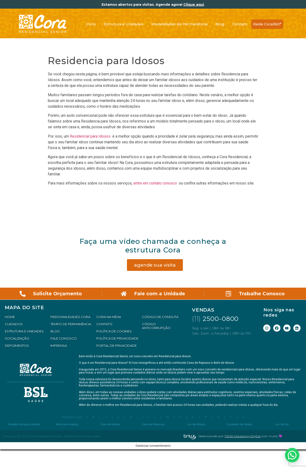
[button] (292, 455)
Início (91, 24)
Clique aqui (193, 4)
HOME (10, 317)
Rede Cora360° (267, 24)
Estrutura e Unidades (123, 24)
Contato (239, 24)
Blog (219, 24)
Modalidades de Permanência (179, 24)
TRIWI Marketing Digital (242, 436)
